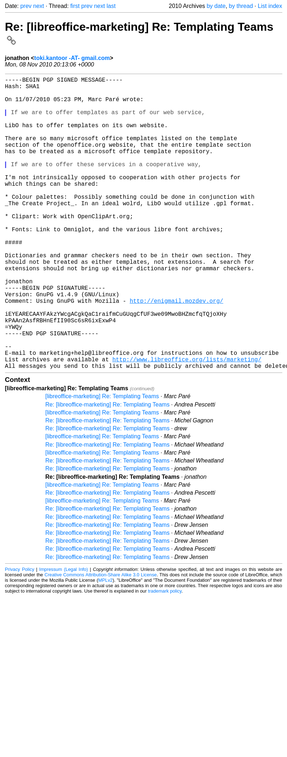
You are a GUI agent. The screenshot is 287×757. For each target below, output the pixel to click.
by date (215, 6)
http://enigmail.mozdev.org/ (176, 351)
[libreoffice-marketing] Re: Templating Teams (102, 461)
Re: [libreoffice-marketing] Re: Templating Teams (107, 469)
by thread (241, 6)
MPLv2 (105, 645)
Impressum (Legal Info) (63, 634)
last (111, 6)
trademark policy (165, 656)
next (38, 6)
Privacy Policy (19, 634)
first (75, 6)
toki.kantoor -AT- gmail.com (72, 58)
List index (270, 6)
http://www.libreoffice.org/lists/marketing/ (186, 423)
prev (25, 6)
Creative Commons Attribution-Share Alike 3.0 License (100, 639)
